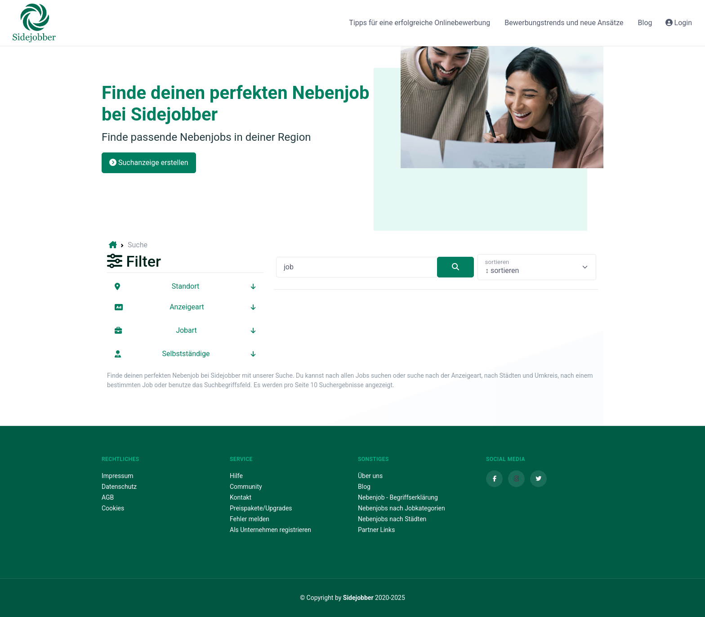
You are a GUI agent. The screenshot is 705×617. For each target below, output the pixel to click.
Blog (364, 486)
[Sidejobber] (34, 23)
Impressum (117, 475)
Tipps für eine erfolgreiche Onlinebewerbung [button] (419, 22)
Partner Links (376, 529)
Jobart (185, 330)
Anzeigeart (185, 307)
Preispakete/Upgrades (261, 508)
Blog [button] (645, 22)
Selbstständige (185, 353)
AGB (108, 497)
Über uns (370, 475)
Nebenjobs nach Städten (392, 519)
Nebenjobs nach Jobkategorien (401, 508)
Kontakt (240, 497)
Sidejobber (358, 597)
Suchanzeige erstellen (148, 162)
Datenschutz (119, 486)
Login (678, 22)
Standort (185, 286)
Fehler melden (249, 519)
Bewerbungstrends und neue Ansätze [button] (563, 22)
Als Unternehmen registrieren (270, 529)
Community (246, 486)
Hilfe (236, 475)
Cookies (113, 508)
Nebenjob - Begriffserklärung (398, 497)
